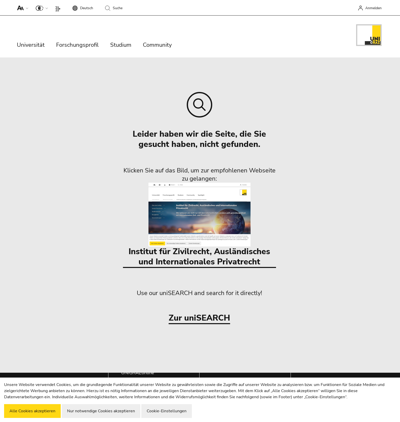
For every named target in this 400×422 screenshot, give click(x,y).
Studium (120, 45)
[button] (21, 7)
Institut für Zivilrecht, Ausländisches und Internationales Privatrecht (199, 225)
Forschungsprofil (77, 45)
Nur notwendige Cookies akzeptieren (101, 411)
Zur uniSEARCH (199, 318)
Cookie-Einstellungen (166, 411)
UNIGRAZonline (137, 373)
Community (157, 45)
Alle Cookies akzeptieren (32, 411)
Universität (31, 45)
